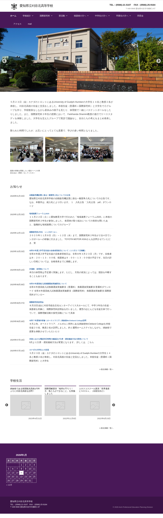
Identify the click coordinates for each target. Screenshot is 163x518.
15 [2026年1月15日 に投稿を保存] (21, 477)
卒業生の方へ (122, 16)
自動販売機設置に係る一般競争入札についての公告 (52, 199)
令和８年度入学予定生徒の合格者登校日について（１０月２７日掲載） (61, 255)
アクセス (17, 24)
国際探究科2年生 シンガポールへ (45, 236)
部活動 (62, 16)
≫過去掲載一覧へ (105, 373)
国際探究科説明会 (37, 306)
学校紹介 (27, 16)
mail (30, 24)
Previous (3, 60)
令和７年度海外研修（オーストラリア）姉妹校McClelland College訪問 (62, 325)
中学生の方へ (101, 16)
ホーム (13, 16)
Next (157, 60)
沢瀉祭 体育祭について (40, 273)
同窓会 (140, 16)
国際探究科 (45, 16)
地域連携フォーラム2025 (40, 218)
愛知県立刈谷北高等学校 (39, 5)
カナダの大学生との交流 (40, 354)
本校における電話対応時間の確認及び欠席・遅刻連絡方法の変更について (63, 343)
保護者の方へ (80, 16)
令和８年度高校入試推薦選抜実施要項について (50, 288)
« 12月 (9, 489)
